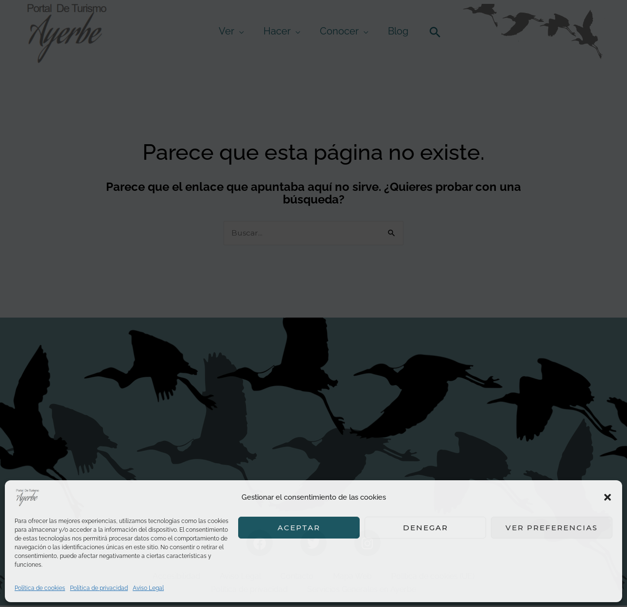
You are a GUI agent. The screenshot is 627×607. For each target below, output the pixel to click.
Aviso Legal (148, 588)
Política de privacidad (99, 588)
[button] (607, 497)
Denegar (425, 527)
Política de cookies (40, 588)
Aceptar (299, 527)
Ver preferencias (551, 527)
